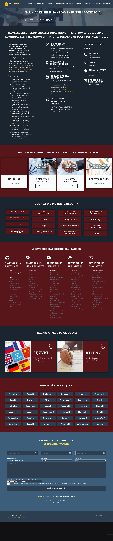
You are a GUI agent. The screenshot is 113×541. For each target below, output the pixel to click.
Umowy (11, 271)
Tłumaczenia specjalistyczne (60, 4)
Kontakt (106, 4)
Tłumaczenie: (11, 458)
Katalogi (74, 271)
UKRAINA (79, 4)
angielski (11, 69)
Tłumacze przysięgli (36, 4)
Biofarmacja (54, 271)
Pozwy (10, 277)
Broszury (32, 271)
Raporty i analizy (97, 271)
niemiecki (18, 69)
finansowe (70, 91)
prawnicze (58, 89)
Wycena (96, 4)
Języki (87, 4)
